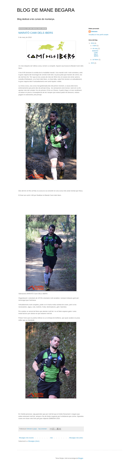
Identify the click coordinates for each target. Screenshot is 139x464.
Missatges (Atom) (33, 441)
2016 (92, 43)
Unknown (94, 31)
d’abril (94, 45)
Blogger (80, 458)
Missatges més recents (26, 438)
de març (95, 48)
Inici (51, 438)
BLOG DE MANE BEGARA (46, 10)
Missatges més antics (76, 438)
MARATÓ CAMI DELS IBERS (35, 32)
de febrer (95, 59)
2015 (92, 63)
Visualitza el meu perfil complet (98, 34)
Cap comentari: (42, 428)
